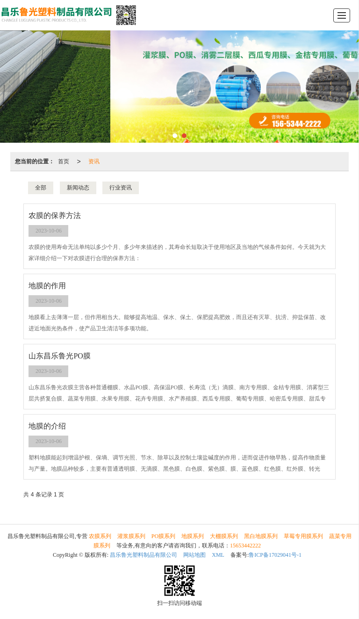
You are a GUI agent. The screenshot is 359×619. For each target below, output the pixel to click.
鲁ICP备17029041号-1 (275, 555)
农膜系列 (100, 536)
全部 (40, 187)
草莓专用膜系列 (303, 536)
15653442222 (245, 545)
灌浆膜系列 (131, 536)
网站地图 (194, 555)
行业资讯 (120, 187)
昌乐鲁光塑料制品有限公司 (143, 555)
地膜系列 (192, 536)
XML (218, 555)
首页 (63, 161)
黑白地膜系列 (261, 536)
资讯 (94, 161)
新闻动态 (78, 187)
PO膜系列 (163, 536)
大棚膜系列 (224, 536)
